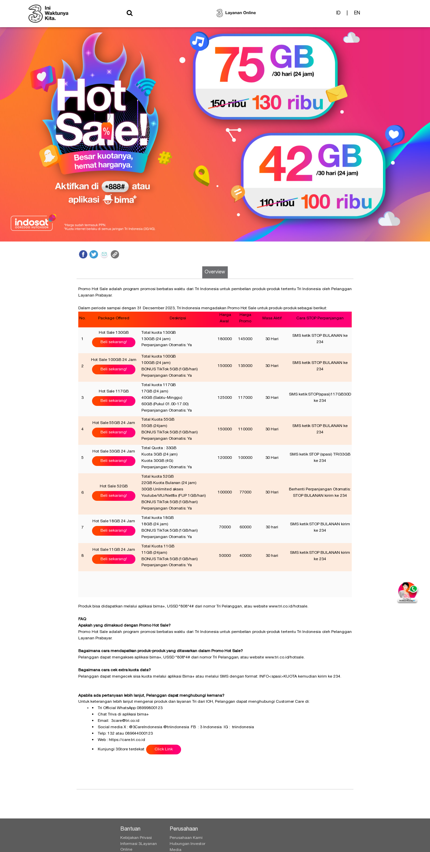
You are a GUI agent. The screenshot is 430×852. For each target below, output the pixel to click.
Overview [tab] (215, 272)
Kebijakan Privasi (136, 838)
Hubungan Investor (187, 844)
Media (175, 850)
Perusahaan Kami (186, 838)
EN (357, 14)
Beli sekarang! (113, 342)
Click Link (164, 749)
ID (338, 14)
